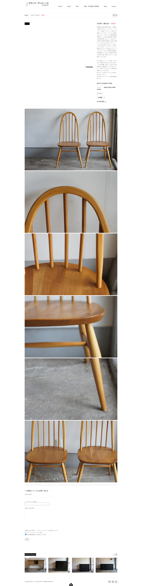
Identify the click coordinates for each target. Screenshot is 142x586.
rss (109, 582)
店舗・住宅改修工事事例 (91, 6)
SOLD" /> (83, 566)
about (69, 6)
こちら (40, 532)
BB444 (114, 15)
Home (60, 6)
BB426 (116, 15)
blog (105, 6)
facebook (113, 582)
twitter (116, 582)
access (114, 6)
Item (77, 6)
